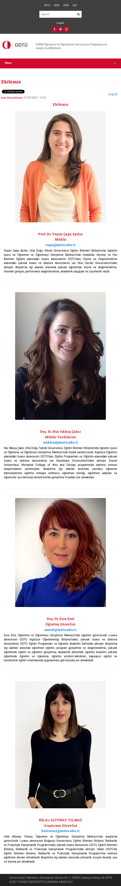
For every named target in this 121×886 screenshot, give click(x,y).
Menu (60, 63)
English (60, 23)
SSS (75, 5)
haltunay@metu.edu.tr (60, 831)
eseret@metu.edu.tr (60, 629)
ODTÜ (47, 5)
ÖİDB (66, 5)
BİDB (56, 5)
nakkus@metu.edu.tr (60, 442)
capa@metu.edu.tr (60, 245)
